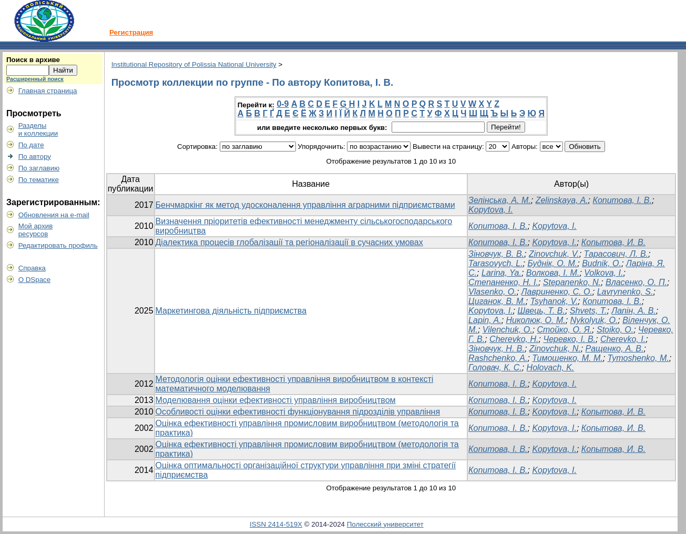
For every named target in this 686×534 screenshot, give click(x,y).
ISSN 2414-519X (276, 524)
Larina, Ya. (501, 272)
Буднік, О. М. (552, 263)
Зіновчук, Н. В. (496, 348)
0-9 (283, 103)
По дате (31, 145)
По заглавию (39, 168)
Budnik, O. (601, 263)
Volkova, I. (603, 272)
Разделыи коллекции (38, 129)
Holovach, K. (551, 367)
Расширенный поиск (35, 79)
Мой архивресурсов (35, 230)
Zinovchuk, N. (555, 348)
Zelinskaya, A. (562, 200)
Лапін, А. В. (633, 310)
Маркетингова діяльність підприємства (231, 310)
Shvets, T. (588, 310)
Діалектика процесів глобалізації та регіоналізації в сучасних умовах (289, 242)
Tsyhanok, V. (554, 301)
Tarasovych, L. (495, 263)
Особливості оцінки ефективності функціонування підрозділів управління (298, 411)
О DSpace (34, 280)
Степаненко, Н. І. (503, 282)
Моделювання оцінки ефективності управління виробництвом (276, 400)
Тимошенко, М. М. (567, 358)
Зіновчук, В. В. (496, 253)
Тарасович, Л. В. (616, 253)
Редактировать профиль (58, 245)
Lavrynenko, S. (625, 291)
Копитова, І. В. (621, 200)
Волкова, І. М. (553, 272)
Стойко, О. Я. (564, 329)
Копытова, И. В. (613, 242)
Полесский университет (385, 524)
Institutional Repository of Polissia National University (194, 64)
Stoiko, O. (615, 329)
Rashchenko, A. (497, 358)
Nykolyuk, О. (594, 320)
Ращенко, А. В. (615, 348)
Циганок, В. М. (497, 301)
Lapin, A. (484, 320)
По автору (34, 156)
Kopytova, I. (490, 209)
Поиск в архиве (33, 60)
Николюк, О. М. (536, 320)
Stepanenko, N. (572, 282)
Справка (32, 268)
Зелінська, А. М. (499, 200)
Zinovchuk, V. (554, 253)
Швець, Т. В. (541, 310)
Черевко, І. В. (569, 339)
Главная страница (47, 91)
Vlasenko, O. (492, 291)
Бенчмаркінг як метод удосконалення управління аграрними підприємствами (305, 204)
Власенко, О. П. (636, 282)
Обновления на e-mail (53, 215)
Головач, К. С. (495, 367)
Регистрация (131, 32)
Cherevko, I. (623, 339)
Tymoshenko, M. (638, 358)
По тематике (38, 180)
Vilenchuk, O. (508, 329)
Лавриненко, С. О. (556, 291)
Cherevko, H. (513, 339)
